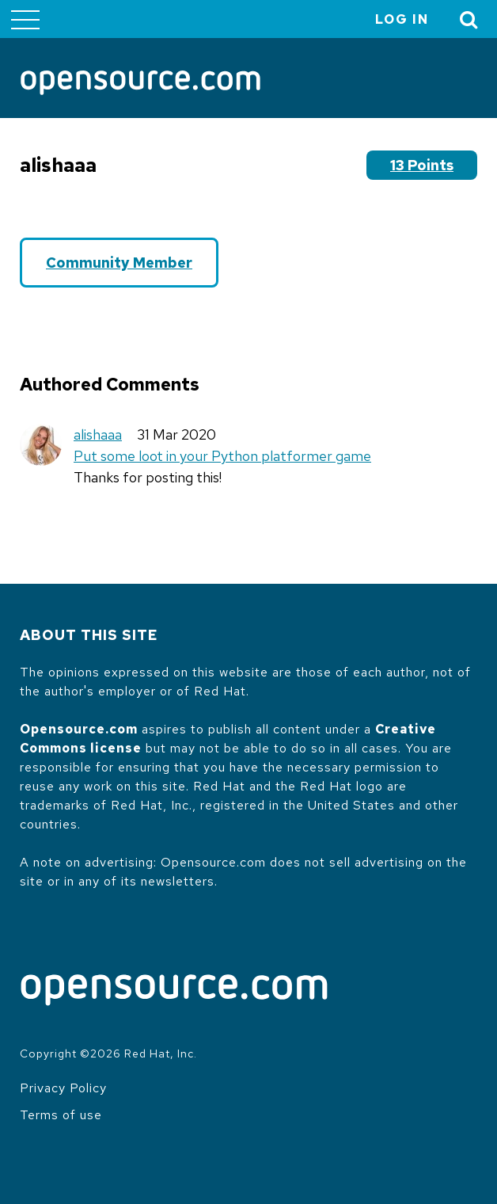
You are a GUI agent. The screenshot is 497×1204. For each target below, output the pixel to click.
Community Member (119, 262)
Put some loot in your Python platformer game (222, 456)
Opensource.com (79, 729)
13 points (421, 165)
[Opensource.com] (140, 84)
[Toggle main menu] (25, 19)
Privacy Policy (63, 1088)
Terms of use (61, 1115)
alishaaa (98, 434)
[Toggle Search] (469, 19)
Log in (402, 19)
